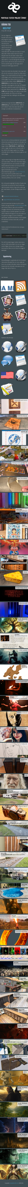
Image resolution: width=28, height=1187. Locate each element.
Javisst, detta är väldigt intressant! (10, 122)
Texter (11, 18)
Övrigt (23, 18)
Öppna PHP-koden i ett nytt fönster (12, 199)
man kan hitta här (20, 172)
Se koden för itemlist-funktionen (11, 196)
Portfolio (4, 18)
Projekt (18, 18)
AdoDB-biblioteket (20, 205)
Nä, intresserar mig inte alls (9, 131)
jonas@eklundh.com (14, 1183)
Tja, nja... (4, 127)
